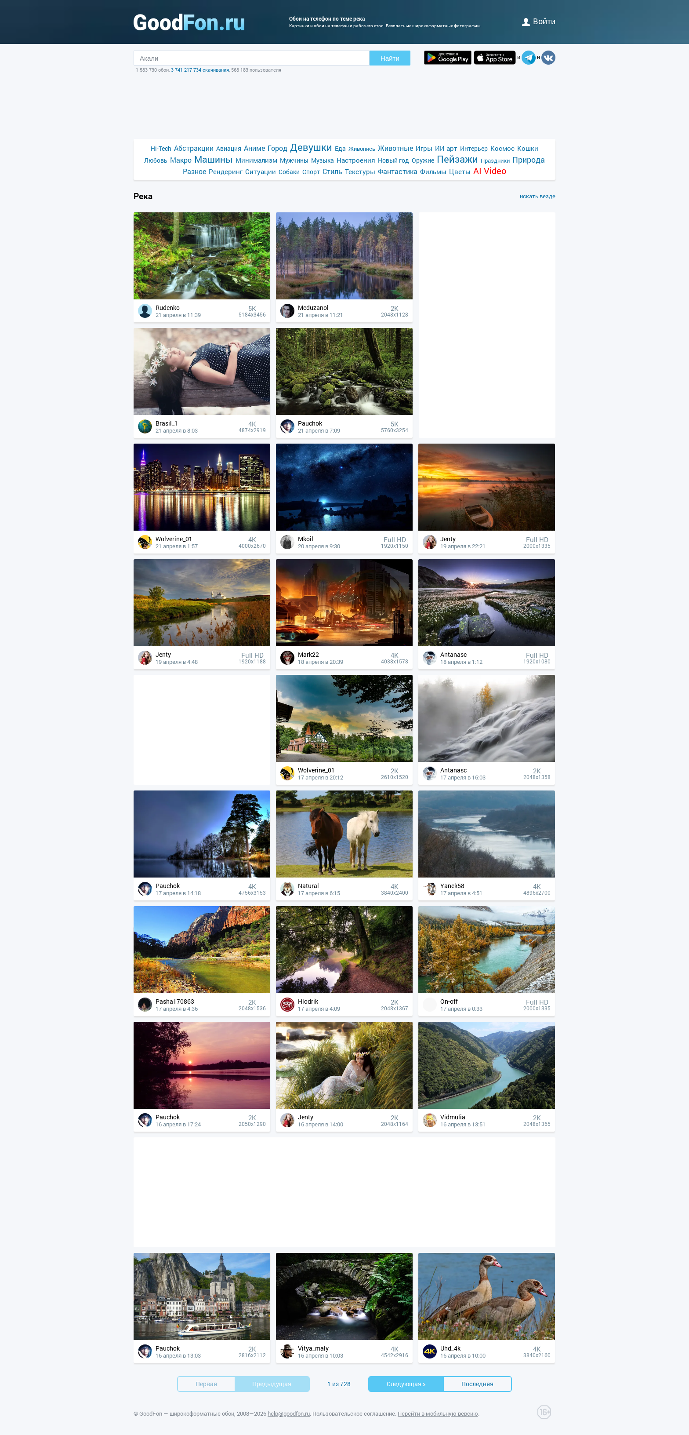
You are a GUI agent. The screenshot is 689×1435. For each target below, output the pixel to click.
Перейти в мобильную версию (438, 1413)
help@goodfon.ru (289, 1413)
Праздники (495, 160)
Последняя (477, 1384)
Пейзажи (457, 159)
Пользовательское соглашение (353, 1413)
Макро (181, 159)
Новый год (393, 160)
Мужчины (294, 160)
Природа (528, 160)
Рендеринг (226, 171)
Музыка (322, 160)
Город (277, 148)
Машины (213, 159)
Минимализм (256, 160)
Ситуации (260, 171)
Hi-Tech (161, 148)
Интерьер (474, 148)
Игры (424, 148)
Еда (340, 148)
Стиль (332, 171)
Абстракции (194, 148)
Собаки (289, 172)
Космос (502, 148)
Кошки (527, 148)
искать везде (537, 196)
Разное (194, 171)
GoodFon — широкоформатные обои (186, 1413)
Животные (395, 148)
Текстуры (360, 171)
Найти (390, 58)
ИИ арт (446, 148)
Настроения (356, 160)
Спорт (311, 172)
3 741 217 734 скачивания (200, 69)
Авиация (228, 148)
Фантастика (397, 171)
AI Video (489, 171)
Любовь (155, 160)
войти (538, 21)
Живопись (361, 149)
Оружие (423, 160)
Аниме (254, 148)
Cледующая (406, 1384)
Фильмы (433, 171)
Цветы (460, 171)
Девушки (311, 147)
